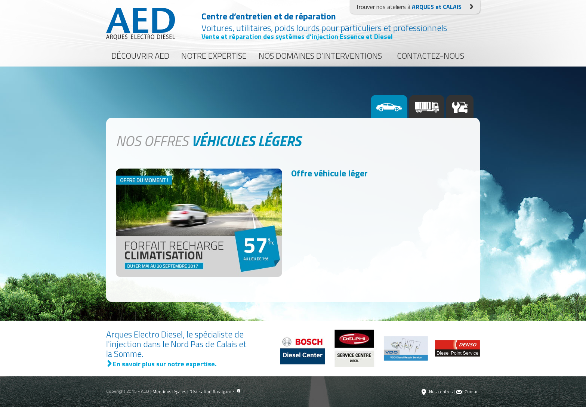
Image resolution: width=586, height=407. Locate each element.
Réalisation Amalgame (215, 391)
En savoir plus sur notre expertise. (161, 364)
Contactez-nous (430, 55)
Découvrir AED (140, 55)
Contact (468, 391)
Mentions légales (169, 391)
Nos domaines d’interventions (320, 55)
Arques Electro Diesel (140, 24)
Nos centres (436, 391)
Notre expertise (214, 55)
